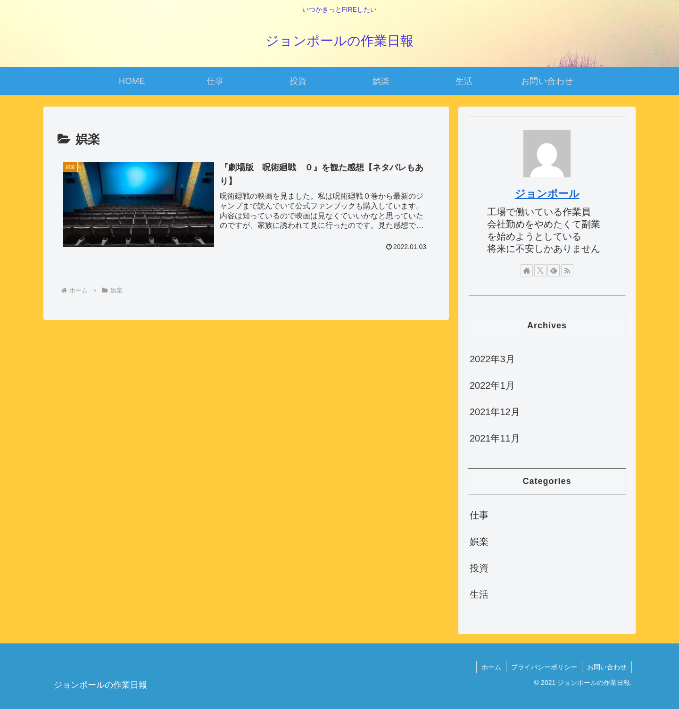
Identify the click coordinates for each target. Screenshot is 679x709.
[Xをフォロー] (540, 270)
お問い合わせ (607, 667)
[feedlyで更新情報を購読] (553, 270)
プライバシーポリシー (544, 667)
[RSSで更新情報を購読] (567, 270)
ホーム (491, 667)
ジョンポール (547, 194)
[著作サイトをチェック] (527, 270)
